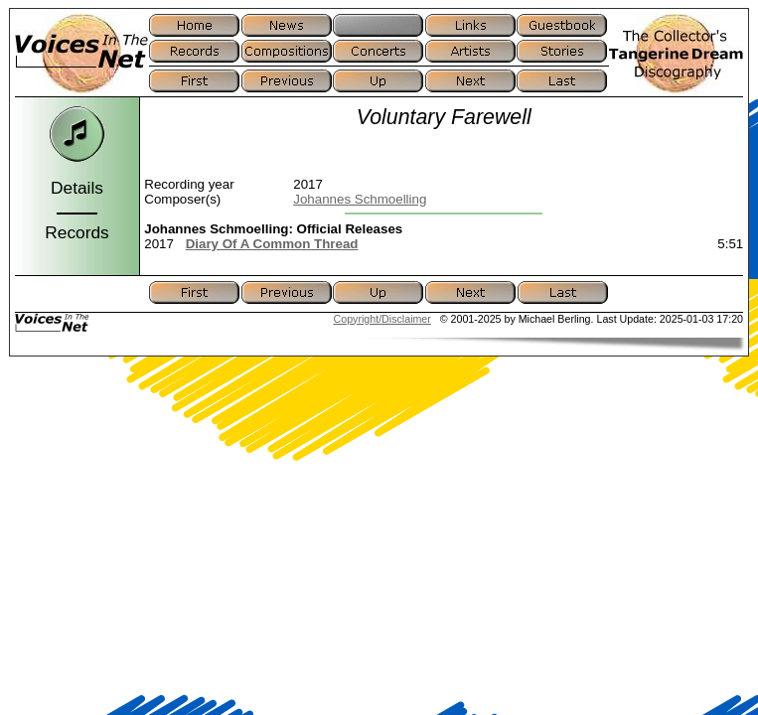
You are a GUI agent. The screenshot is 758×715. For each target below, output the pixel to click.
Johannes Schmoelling (359, 199)
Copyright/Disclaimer (382, 319)
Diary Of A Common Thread (272, 243)
